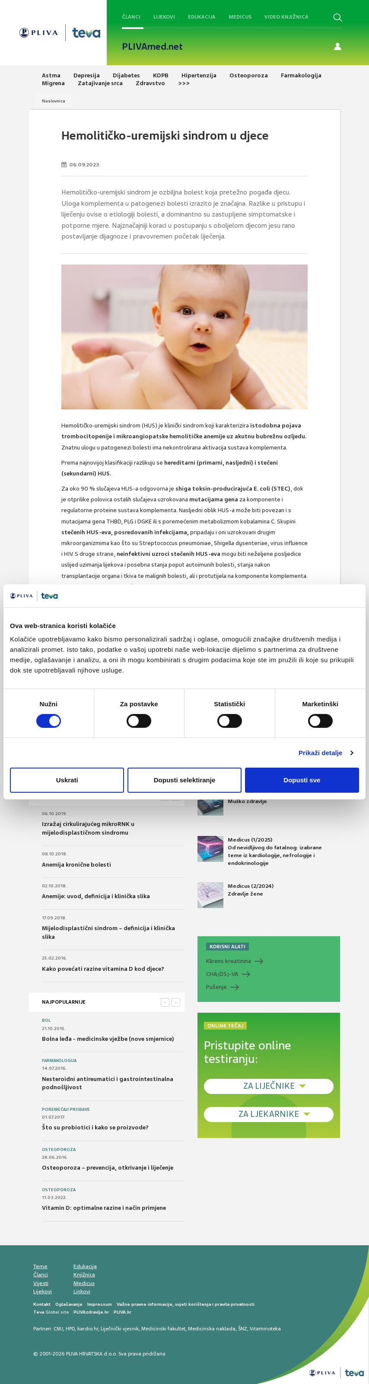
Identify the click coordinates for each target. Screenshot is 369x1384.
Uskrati (67, 780)
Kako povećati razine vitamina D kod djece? (103, 969)
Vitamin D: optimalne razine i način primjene (104, 1208)
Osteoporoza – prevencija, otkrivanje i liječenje (107, 1167)
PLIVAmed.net (152, 46)
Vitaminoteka (265, 1329)
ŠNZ (242, 1329)
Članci (131, 17)
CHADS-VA (222, 974)
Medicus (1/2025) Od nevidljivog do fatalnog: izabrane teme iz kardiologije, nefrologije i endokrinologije (259, 851)
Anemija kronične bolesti (76, 864)
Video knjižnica (286, 17)
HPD (70, 1329)
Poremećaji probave (66, 1109)
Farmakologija (59, 1060)
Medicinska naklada (211, 1329)
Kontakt (42, 1304)
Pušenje (216, 987)
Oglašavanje (69, 1304)
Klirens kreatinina (228, 961)
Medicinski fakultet (163, 1329)
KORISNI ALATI (227, 947)
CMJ (58, 1329)
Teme (40, 1266)
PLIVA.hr (122, 1312)
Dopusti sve (301, 780)
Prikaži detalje (321, 752)
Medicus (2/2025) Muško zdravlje (235, 803)
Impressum (99, 1304)
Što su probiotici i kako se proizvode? (95, 1127)
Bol (46, 1020)
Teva (38, 1312)
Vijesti (40, 1283)
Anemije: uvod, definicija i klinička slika (96, 896)
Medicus (240, 17)
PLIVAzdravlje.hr (91, 1312)
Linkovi (81, 1291)
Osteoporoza (59, 1149)
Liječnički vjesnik (120, 1329)
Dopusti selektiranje (185, 780)
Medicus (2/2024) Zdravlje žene (235, 895)
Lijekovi (164, 17)
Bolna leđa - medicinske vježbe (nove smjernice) (108, 1039)
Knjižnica (84, 1274)
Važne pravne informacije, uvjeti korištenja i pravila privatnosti (185, 1304)
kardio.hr (87, 1329)
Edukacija (202, 17)
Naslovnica (53, 101)
